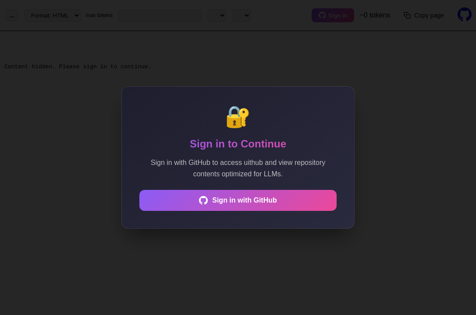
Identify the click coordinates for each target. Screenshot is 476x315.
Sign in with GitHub (238, 200)
